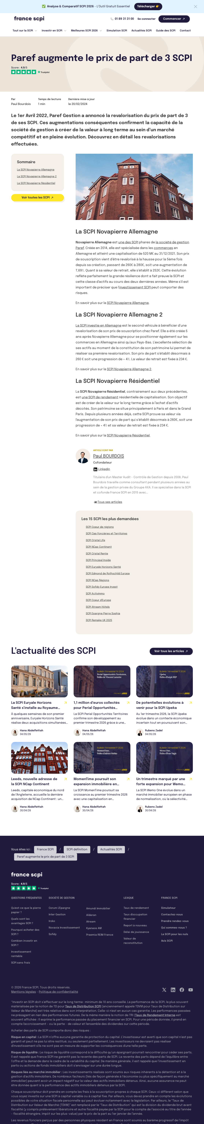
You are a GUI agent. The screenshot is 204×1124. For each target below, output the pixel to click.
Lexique (129, 898)
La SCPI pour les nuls (174, 934)
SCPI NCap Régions (97, 580)
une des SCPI (128, 242)
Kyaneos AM (94, 928)
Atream (91, 921)
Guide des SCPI (165, 30)
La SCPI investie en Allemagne (98, 325)
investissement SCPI (135, 287)
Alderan (91, 915)
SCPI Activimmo (95, 593)
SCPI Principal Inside (98, 560)
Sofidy (52, 934)
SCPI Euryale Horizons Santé (103, 567)
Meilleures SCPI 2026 (86, 30)
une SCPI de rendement (100, 397)
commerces (163, 248)
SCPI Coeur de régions (100, 527)
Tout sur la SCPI (25, 30)
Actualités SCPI (141, 30)
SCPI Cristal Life (95, 540)
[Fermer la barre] (195, 6)
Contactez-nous (172, 914)
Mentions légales (23, 991)
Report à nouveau (135, 925)
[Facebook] (182, 990)
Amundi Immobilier (98, 908)
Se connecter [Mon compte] (146, 19)
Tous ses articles (107, 502)
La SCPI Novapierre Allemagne (35, 169)
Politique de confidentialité (58, 991)
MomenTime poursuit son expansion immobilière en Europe (95, 784)
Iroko (52, 921)
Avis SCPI (167, 941)
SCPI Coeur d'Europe (98, 600)
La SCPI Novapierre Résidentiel (36, 183)
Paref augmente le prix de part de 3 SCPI (45, 856)
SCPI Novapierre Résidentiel (128, 435)
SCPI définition (77, 849)
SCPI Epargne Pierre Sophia (103, 613)
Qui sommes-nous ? (174, 927)
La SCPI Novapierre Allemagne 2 (37, 176)
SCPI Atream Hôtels (98, 607)
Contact (185, 30)
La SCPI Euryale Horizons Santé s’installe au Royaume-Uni (35, 708)
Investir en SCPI (54, 30)
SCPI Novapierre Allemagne (128, 303)
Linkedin (101, 469)
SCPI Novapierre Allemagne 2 (129, 369)
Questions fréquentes (26, 898)
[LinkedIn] (173, 990)
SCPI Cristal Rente (97, 553)
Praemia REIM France (99, 935)
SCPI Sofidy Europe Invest (102, 587)
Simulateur (168, 908)
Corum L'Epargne (59, 908)
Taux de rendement (136, 908)
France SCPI (45, 849)
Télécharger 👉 (148, 6)
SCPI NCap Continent (99, 547)
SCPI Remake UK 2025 (99, 620)
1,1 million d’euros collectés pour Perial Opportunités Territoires (97, 708)
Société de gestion (62, 898)
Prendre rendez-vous (175, 921)
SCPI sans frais (20, 963)
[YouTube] (190, 990)
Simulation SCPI (117, 30)
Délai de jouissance (136, 932)
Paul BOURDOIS (108, 456)
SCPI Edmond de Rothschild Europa (108, 573)
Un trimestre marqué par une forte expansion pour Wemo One (160, 784)
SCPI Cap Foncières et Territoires (106, 533)
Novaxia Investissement (64, 927)
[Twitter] (164, 990)
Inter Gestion (57, 914)
